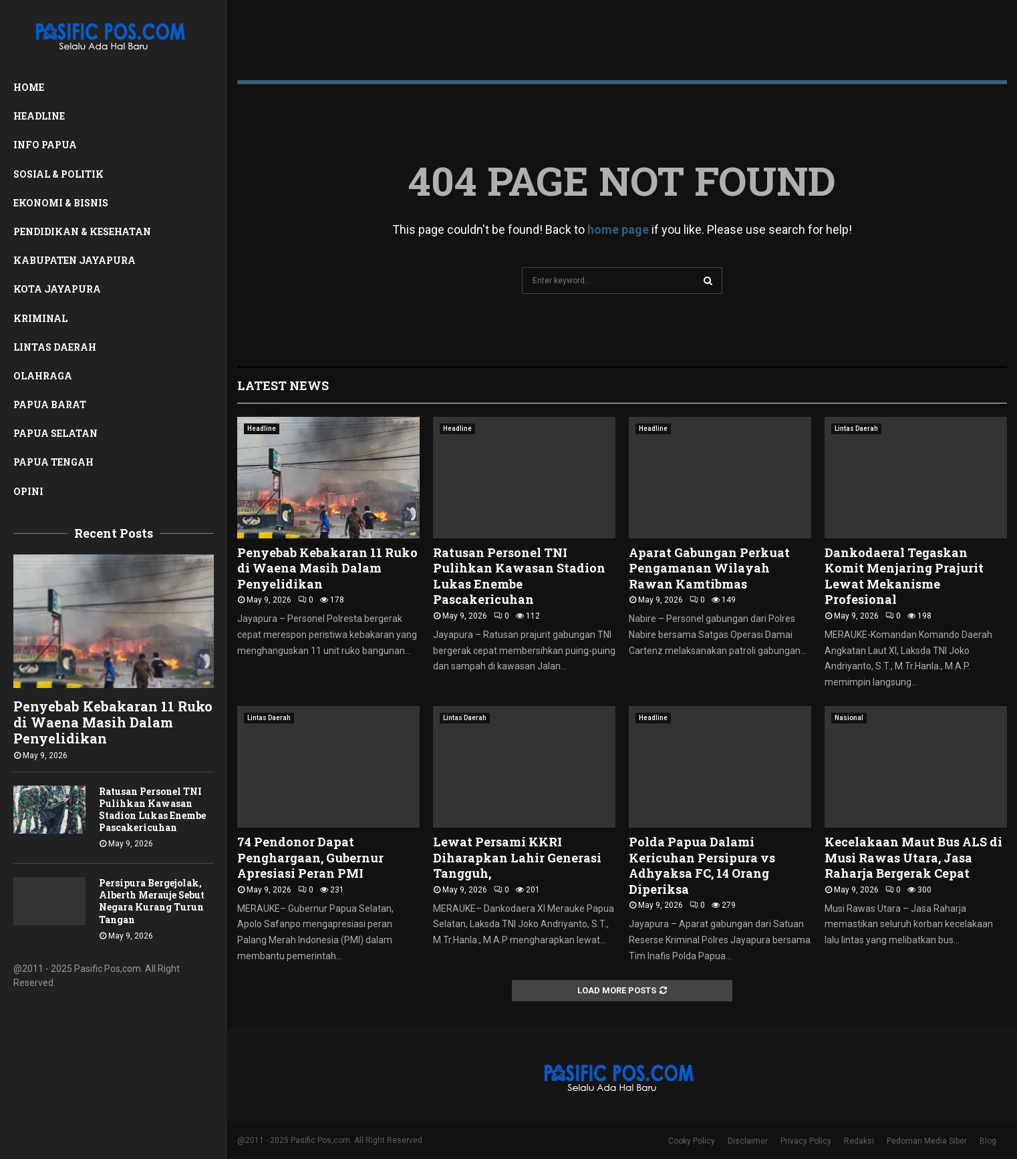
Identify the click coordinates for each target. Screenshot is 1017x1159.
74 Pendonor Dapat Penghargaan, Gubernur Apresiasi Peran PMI (310, 857)
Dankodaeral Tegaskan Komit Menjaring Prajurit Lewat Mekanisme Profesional (904, 575)
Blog (988, 1141)
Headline (39, 116)
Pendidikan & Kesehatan (82, 231)
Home (28, 87)
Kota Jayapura (57, 289)
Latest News (283, 385)
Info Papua (45, 144)
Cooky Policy (691, 1141)
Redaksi (859, 1141)
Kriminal (40, 318)
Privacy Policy (805, 1141)
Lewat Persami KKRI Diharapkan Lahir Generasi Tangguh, (517, 857)
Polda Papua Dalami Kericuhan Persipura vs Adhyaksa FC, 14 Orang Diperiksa (702, 865)
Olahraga (42, 375)
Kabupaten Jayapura (74, 260)
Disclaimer (748, 1141)
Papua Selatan (55, 433)
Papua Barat (49, 404)
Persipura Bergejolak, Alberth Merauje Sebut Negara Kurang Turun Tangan (151, 900)
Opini (28, 491)
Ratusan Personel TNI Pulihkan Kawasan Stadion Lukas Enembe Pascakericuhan (152, 809)
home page (618, 229)
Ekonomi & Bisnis (60, 202)
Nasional (849, 717)
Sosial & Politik (58, 174)
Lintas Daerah (54, 347)
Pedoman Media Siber (927, 1141)
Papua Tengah (53, 462)
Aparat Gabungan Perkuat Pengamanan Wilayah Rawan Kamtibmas (709, 568)
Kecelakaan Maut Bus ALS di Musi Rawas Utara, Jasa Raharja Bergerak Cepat (913, 857)
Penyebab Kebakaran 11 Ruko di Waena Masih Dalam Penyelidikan (112, 722)
